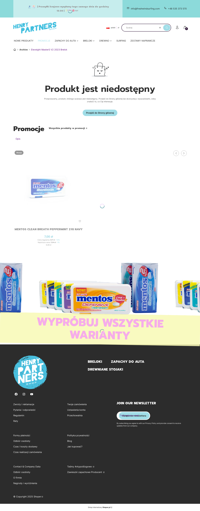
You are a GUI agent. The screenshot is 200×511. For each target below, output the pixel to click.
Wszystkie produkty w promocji (68, 128)
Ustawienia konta (76, 409)
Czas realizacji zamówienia (27, 452)
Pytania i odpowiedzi (24, 409)
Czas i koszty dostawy (25, 446)
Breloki (95, 361)
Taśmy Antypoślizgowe (79, 466)
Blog (69, 441)
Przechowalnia (74, 415)
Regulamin (18, 415)
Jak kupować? (74, 446)
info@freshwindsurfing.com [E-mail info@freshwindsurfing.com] (145, 8)
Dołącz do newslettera (134, 415)
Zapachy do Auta (127, 361)
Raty (15, 421)
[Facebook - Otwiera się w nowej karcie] (16, 394)
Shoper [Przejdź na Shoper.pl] (37, 496)
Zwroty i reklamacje (23, 404)
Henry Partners (14, 49)
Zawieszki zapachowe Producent (85, 472)
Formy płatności (21, 435)
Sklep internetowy (99, 507)
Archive (23, 49)
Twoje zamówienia (77, 404)
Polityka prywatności (78, 435)
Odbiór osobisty (21, 441)
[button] (166, 28)
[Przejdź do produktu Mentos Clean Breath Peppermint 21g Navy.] (48, 187)
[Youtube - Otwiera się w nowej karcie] (31, 394)
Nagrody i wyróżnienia (25, 483)
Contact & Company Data (26, 466)
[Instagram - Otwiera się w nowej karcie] (24, 394)
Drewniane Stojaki (105, 369)
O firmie (17, 477)
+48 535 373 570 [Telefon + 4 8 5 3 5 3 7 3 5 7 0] (177, 8)
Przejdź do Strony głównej (100, 112)
